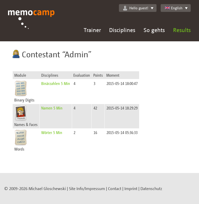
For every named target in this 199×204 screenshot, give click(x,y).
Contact (114, 188)
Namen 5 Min (51, 108)
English (173, 8)
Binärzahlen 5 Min (55, 83)
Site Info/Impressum (87, 188)
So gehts (154, 29)
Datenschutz (151, 188)
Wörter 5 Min (51, 132)
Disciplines (122, 29)
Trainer (92, 29)
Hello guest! (135, 8)
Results (182, 29)
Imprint (130, 188)
